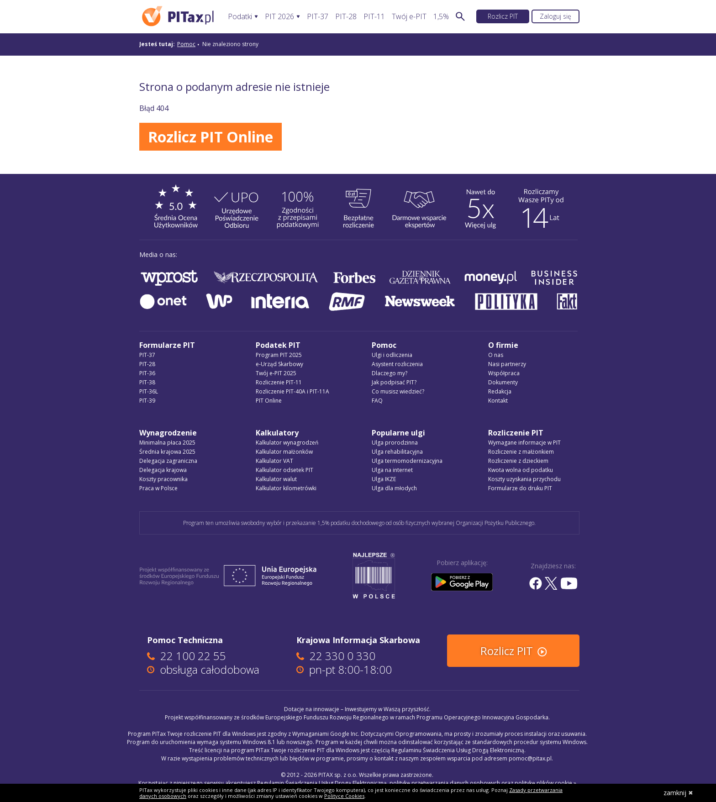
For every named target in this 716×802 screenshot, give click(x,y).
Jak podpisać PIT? (394, 382)
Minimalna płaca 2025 (167, 442)
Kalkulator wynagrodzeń (287, 442)
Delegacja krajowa (163, 470)
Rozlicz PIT (503, 16)
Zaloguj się (555, 16)
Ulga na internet (392, 470)
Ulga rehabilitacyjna (397, 452)
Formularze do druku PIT (520, 488)
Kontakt (498, 400)
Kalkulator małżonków (284, 452)
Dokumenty (503, 382)
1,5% (441, 16)
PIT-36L (148, 391)
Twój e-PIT (409, 16)
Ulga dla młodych (394, 488)
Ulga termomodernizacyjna (407, 461)
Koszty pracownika (163, 479)
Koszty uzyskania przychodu (524, 479)
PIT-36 (147, 373)
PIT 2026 (279, 16)
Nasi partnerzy (507, 364)
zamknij (678, 792)
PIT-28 (346, 16)
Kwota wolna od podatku (520, 470)
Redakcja (499, 391)
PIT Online (269, 400)
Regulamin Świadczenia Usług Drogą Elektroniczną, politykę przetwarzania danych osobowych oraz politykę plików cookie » (416, 783)
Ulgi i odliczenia (392, 355)
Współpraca (504, 373)
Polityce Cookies (344, 795)
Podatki (240, 16)
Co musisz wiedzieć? (398, 391)
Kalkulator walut (276, 479)
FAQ (377, 400)
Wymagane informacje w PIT (524, 442)
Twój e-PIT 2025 (276, 373)
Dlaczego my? (389, 373)
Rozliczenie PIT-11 (279, 382)
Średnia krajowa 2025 (167, 452)
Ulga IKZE (384, 479)
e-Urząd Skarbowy (279, 364)
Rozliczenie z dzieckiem (518, 461)
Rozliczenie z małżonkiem (521, 452)
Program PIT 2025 (279, 355)
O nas (495, 355)
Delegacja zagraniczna (168, 461)
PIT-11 (374, 16)
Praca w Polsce (158, 488)
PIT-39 (147, 400)
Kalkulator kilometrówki (286, 488)
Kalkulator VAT (274, 461)
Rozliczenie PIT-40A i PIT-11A (292, 391)
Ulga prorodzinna (395, 442)
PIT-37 (317, 16)
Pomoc (186, 44)
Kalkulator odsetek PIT (284, 470)
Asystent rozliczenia (397, 364)
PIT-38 (147, 382)
